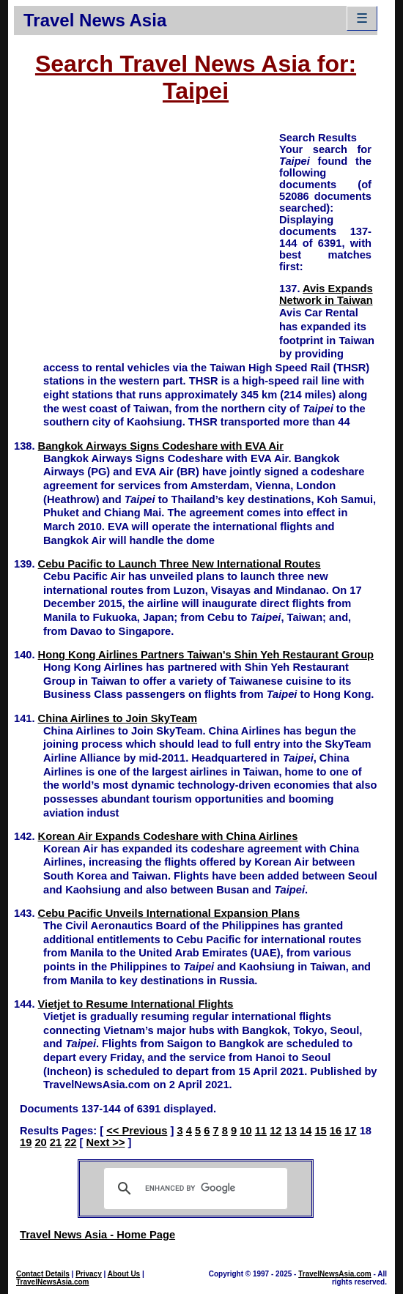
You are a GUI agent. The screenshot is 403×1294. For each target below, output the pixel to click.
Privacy (88, 1274)
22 (70, 1142)
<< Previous (136, 1131)
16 (335, 1131)
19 (26, 1142)
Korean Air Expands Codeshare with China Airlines (168, 836)
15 (320, 1131)
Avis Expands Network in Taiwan (326, 294)
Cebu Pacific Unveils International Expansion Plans (169, 913)
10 (245, 1131)
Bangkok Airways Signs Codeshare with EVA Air (161, 446)
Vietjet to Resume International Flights (136, 1004)
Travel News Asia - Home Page (97, 1235)
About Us (124, 1274)
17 (350, 1131)
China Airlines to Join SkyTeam (117, 718)
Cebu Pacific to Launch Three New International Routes (179, 564)
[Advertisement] (146, 232)
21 (56, 1142)
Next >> (105, 1142)
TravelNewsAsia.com (52, 1282)
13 (291, 1131)
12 (275, 1131)
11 (261, 1131)
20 (40, 1142)
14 (305, 1131)
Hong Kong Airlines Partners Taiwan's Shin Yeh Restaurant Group (206, 655)
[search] (193, 1188)
